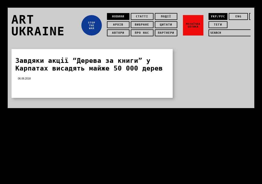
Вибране (142, 24)
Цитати (166, 24)
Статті (142, 16)
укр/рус (218, 16)
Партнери (166, 32)
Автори (118, 32)
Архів (118, 24)
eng (238, 16)
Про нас (142, 32)
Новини (118, 16)
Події (166, 16)
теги (218, 24)
